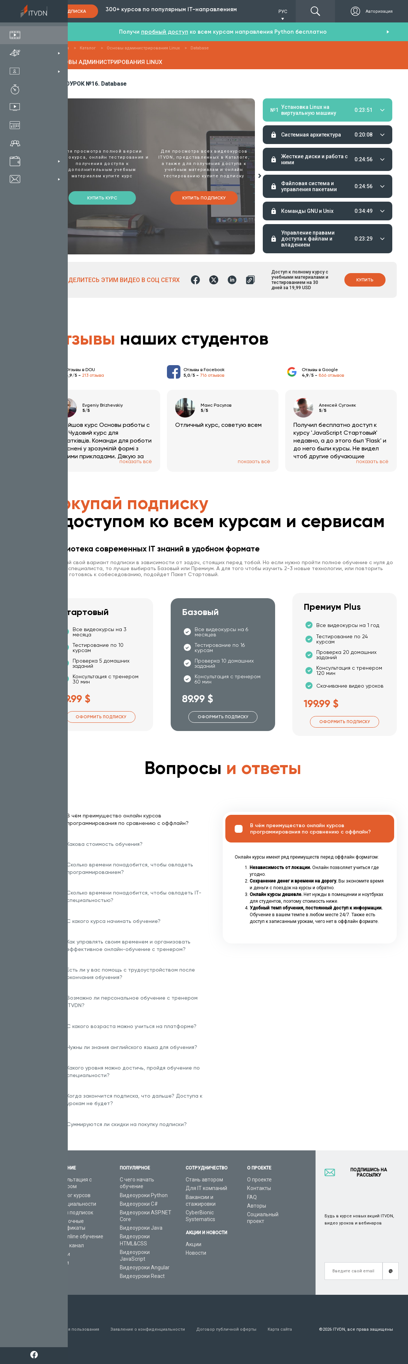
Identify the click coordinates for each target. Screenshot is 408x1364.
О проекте (259, 1180)
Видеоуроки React (142, 1276)
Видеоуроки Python (144, 1195)
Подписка (73, 11)
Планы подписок (72, 1212)
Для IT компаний (206, 1188)
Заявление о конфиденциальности (147, 1329)
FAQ (252, 1197)
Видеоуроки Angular (145, 1267)
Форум (60, 1263)
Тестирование (352, 206)
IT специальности (74, 1204)
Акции (193, 1244)
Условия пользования (75, 1329)
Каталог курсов (71, 1195)
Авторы (256, 1206)
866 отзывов (331, 375)
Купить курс (102, 198)
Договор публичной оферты (226, 1329)
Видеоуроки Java (141, 1228)
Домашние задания (316, 206)
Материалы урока (282, 206)
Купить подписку (204, 198)
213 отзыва (93, 375)
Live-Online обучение (77, 1236)
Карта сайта (280, 1329)
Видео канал (68, 1245)
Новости (196, 1253)
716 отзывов (212, 375)
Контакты (259, 1188)
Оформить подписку (101, 717)
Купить (365, 279)
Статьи (61, 1254)
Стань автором (204, 1180)
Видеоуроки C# (139, 1204)
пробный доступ (164, 31)
